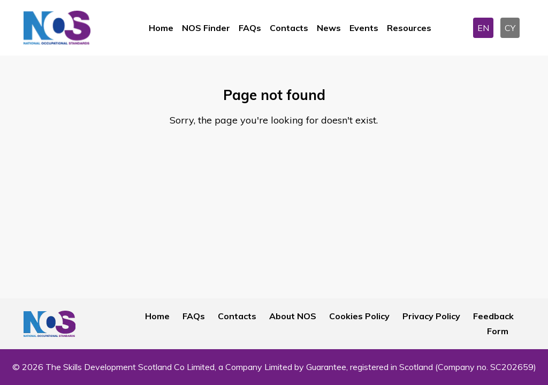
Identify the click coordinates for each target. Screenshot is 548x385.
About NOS (292, 316)
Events (363, 27)
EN (483, 27)
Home (161, 27)
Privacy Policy (431, 316)
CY (510, 27)
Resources (409, 27)
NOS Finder (206, 27)
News (329, 27)
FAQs (250, 27)
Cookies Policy (359, 316)
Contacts (289, 27)
